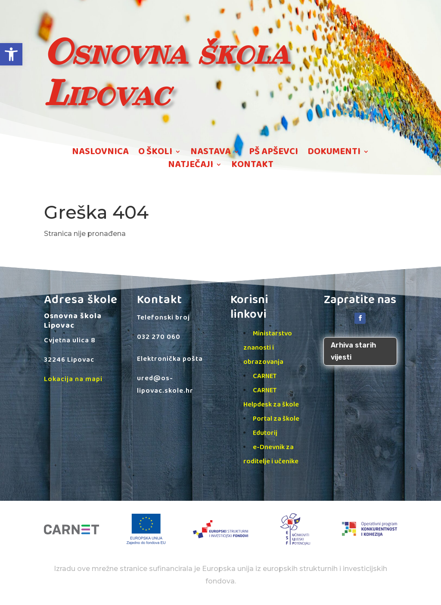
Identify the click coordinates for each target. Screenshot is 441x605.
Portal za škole (276, 418)
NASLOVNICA (100, 153)
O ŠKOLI (155, 153)
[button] (11, 54)
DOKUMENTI (333, 153)
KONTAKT (252, 166)
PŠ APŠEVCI (273, 153)
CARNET (264, 376)
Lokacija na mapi (73, 379)
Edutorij (265, 433)
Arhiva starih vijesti (353, 351)
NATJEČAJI (190, 166)
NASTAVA (210, 153)
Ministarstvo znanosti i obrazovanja (267, 347)
